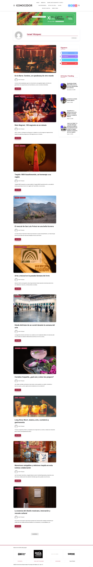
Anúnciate (57, 561)
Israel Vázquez (21, 82)
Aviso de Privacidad (39, 561)
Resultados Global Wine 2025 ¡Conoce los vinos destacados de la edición (72, 85)
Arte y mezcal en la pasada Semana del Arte (32, 280)
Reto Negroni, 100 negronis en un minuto (31, 127)
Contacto (20, 561)
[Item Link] (34, 59)
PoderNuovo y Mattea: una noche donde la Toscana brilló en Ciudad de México (72, 113)
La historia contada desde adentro (72, 99)
